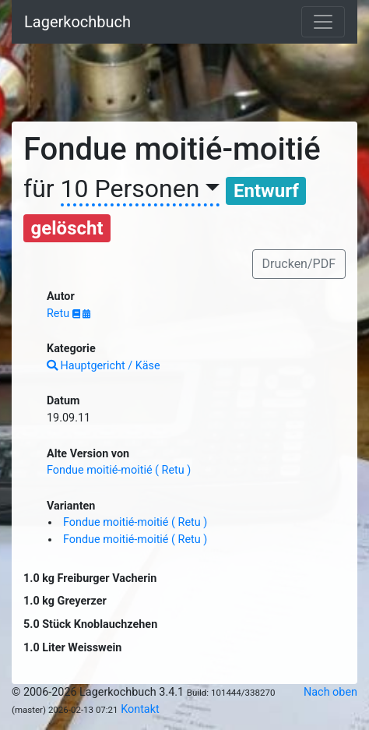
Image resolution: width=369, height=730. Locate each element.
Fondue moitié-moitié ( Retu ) (119, 470)
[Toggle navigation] (323, 21)
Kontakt (140, 709)
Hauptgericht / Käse (103, 365)
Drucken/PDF (299, 263)
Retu (59, 313)
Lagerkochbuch (77, 21)
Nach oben (330, 692)
